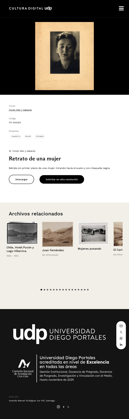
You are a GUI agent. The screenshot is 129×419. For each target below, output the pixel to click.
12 (75, 289)
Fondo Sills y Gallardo (20, 110)
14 (81, 289)
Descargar (21, 179)
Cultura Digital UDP (30, 10)
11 (72, 289)
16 (88, 289)
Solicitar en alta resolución (62, 179)
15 (84, 289)
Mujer (28, 136)
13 (78, 289)
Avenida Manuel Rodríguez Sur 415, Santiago (32, 400)
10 (69, 289)
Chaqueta (15, 136)
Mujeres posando (89, 248)
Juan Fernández (53, 250)
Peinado (40, 136)
